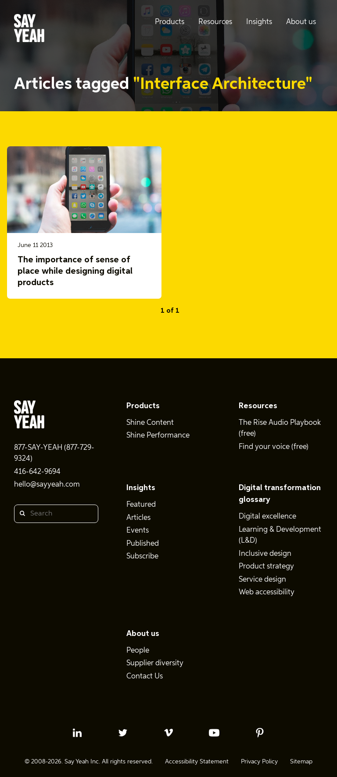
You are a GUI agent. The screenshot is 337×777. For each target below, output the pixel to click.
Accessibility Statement (197, 762)
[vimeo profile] (168, 733)
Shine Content (150, 423)
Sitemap (301, 762)
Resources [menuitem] (215, 22)
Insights (140, 488)
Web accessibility (266, 592)
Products (143, 406)
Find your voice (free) (273, 447)
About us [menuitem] (301, 22)
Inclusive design (265, 554)
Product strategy (266, 566)
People (137, 650)
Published (142, 543)
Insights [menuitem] (259, 22)
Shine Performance (158, 435)
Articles (138, 518)
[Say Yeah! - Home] (29, 30)
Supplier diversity (154, 663)
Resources (258, 406)
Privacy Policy (259, 762)
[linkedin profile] (77, 733)
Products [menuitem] (169, 22)
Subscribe (142, 556)
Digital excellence (267, 516)
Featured (141, 505)
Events (137, 530)
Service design (262, 579)
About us (142, 634)
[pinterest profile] (260, 733)
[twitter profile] (123, 733)
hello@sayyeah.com (47, 484)
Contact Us (144, 676)
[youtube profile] (214, 733)
